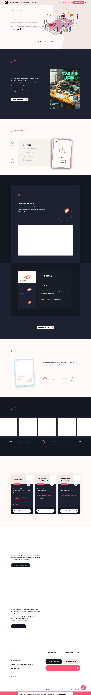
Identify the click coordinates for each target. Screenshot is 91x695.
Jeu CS (15, 10)
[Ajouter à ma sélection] (28, 484)
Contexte (27, 160)
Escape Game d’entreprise (66, 479)
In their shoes (18, 479)
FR (11, 676)
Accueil (12, 10)
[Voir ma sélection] (83, 687)
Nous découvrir (35, 2)
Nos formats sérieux (14, 2)
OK (47, 689)
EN (13, 676)
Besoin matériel (30, 148)
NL (15, 676)
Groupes (27, 145)
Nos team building (25, 2)
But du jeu (28, 156)
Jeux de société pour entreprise (43, 479)
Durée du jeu (29, 152)
